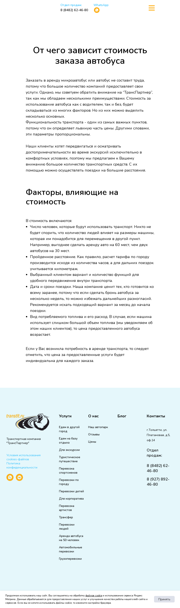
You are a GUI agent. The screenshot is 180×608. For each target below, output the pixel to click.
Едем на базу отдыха (68, 440)
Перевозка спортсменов (68, 471)
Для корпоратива (71, 499)
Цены (92, 442)
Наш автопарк (98, 427)
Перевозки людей (66, 527)
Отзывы (94, 434)
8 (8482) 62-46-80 (74, 10)
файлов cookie (93, 595)
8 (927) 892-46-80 (158, 482)
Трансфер (66, 517)
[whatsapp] (10, 480)
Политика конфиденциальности (21, 465)
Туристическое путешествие (69, 459)
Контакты (156, 416)
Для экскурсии (69, 450)
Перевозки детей (71, 491)
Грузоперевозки (70, 559)
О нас (93, 416)
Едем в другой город (69, 429)
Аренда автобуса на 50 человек (71, 538)
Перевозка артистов (66, 508)
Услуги (65, 416)
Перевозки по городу (69, 482)
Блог (122, 416)
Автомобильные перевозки (70, 549)
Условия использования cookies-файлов (23, 457)
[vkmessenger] (19, 480)
